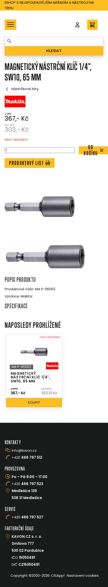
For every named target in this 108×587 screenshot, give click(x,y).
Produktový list (29, 163)
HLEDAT (54, 50)
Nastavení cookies (83, 575)
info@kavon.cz (24, 450)
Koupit (34, 402)
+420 (27, 457)
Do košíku (93, 150)
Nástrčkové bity (21, 88)
